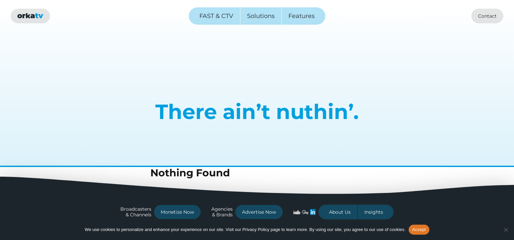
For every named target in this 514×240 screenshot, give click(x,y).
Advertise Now (259, 212)
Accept (419, 229)
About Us (340, 212)
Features (301, 16)
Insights (373, 212)
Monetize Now (177, 212)
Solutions (261, 16)
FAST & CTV (216, 16)
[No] (505, 229)
